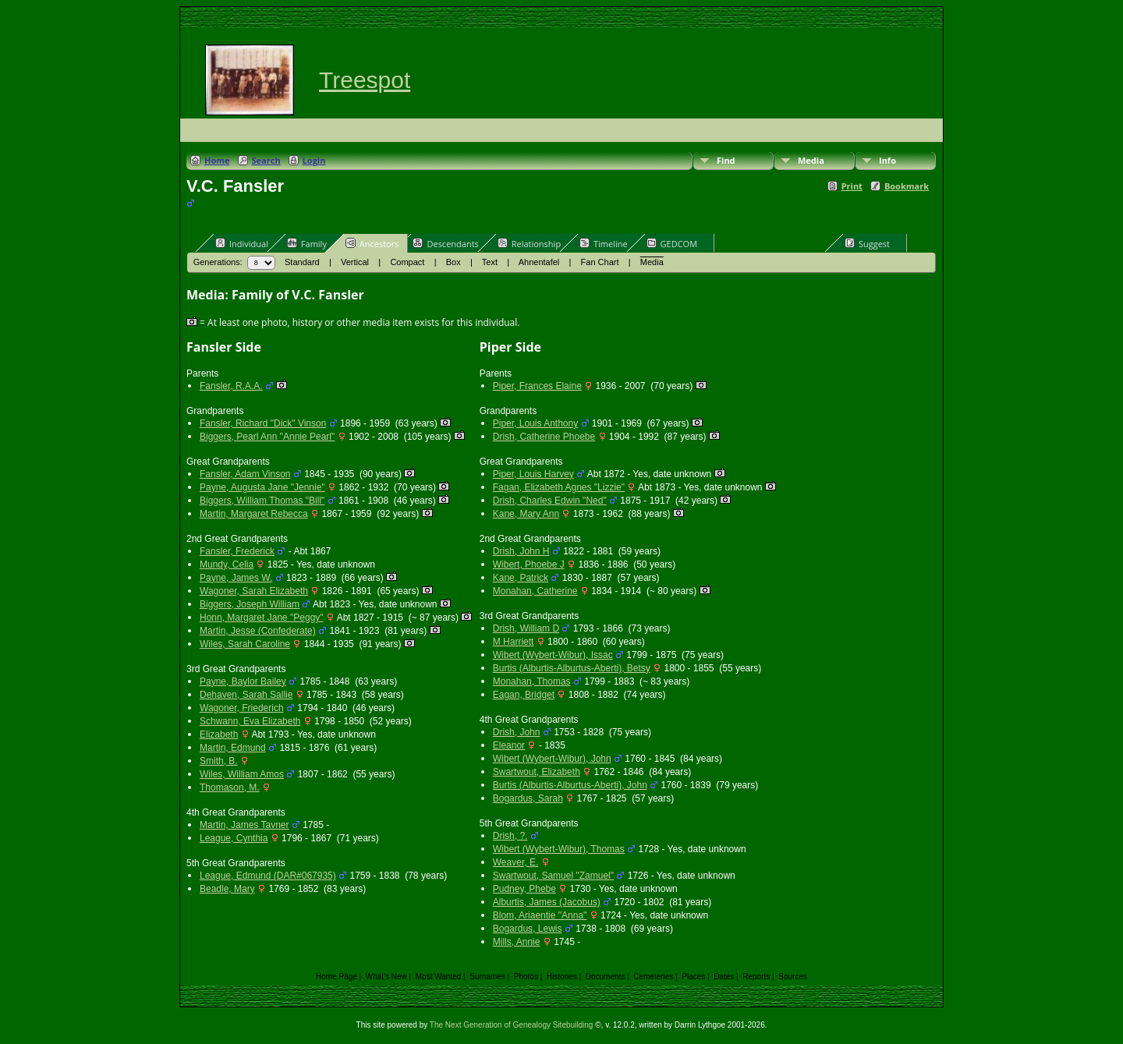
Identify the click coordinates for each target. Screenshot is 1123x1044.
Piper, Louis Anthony (535, 423)
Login (314, 160)
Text (490, 262)
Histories (562, 976)
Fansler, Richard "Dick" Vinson (263, 423)
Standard (302, 262)
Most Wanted (439, 976)
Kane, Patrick (520, 577)
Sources (792, 976)
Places (693, 976)
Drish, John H (521, 551)
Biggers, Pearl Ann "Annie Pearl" (267, 436)
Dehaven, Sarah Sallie (246, 694)
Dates (724, 976)
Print (852, 186)
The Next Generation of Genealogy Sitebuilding (511, 1025)
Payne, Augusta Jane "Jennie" (262, 487)
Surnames (487, 976)
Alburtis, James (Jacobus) (546, 902)
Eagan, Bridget (523, 694)
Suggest (867, 243)
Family (307, 243)
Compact (407, 262)
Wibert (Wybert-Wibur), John (552, 758)
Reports (756, 976)
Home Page (336, 976)
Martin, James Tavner (244, 824)
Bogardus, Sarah (528, 798)
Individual (241, 243)
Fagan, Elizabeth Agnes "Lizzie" (559, 487)
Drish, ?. (510, 835)
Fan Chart (600, 262)
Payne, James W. (236, 577)
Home (217, 160)
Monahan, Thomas (532, 681)
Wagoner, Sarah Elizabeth (254, 591)
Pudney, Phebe (524, 888)
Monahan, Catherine (535, 591)
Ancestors (372, 243)
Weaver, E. (515, 862)
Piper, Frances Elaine (537, 385)
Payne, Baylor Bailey (243, 681)
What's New (386, 976)
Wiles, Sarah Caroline (245, 644)
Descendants (445, 243)
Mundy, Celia (226, 564)
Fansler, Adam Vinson (245, 474)
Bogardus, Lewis (527, 928)
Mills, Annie (516, 941)
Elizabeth (219, 734)
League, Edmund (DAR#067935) (268, 875)
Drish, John (516, 732)
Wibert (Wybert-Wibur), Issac (553, 654)
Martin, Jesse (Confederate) (258, 630)
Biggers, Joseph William (249, 604)
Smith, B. (219, 761)
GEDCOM (672, 243)
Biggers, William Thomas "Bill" (262, 500)
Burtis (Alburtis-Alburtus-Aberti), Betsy (571, 668)
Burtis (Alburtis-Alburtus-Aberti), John (570, 785)
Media (811, 160)
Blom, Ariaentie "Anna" (540, 915)
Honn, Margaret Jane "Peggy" (262, 617)
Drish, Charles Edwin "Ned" (550, 500)
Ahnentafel (539, 262)
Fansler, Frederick (237, 551)
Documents (605, 976)
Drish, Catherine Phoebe (544, 436)
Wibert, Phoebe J (529, 564)
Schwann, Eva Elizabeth (250, 721)
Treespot (364, 80)
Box (453, 262)
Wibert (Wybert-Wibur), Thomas (559, 849)
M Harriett (513, 641)
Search (266, 160)
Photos (526, 976)
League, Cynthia (233, 838)
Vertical (355, 262)
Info (887, 160)
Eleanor (509, 745)
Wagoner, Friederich (242, 707)
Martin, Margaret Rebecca (254, 513)
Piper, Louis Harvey (533, 474)
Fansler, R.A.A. (231, 385)
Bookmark (906, 186)
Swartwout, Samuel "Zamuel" (553, 875)
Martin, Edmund (233, 747)
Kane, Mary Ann (526, 513)
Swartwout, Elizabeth (536, 771)
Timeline (603, 243)
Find (726, 160)
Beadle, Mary (227, 888)
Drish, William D (526, 628)
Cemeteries (653, 976)
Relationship (529, 243)
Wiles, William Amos (242, 774)
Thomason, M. (230, 787)
